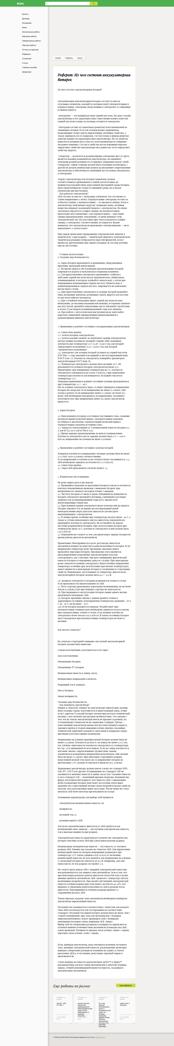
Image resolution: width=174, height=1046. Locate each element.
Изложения (26, 23)
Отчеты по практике (30, 50)
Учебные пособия (29, 67)
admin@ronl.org (100, 1037)
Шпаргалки (26, 72)
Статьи (25, 63)
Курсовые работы (29, 36)
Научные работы (29, 45)
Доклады (26, 19)
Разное (79, 58)
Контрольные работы (31, 32)
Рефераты (26, 54)
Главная (58, 58)
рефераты (69, 58)
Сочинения (26, 59)
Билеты (25, 14)
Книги (24, 27)
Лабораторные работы (31, 41)
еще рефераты (126, 985)
